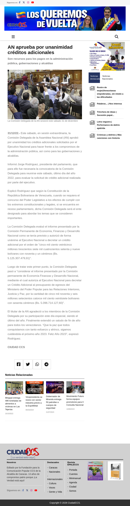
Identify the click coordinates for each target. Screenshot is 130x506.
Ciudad (72, 486)
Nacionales (54, 472)
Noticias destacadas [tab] (95, 77)
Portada (73, 470)
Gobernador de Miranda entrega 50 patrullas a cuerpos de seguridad (53, 402)
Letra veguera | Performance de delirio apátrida (108, 125)
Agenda (73, 482)
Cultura (52, 483)
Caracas (53, 467)
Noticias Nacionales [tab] (107, 77)
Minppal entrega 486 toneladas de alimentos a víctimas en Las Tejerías (13, 404)
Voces (52, 487)
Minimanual (75, 478)
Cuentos (73, 474)
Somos (72, 491)
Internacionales (55, 479)
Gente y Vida (55, 492)
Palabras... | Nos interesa (109, 103)
